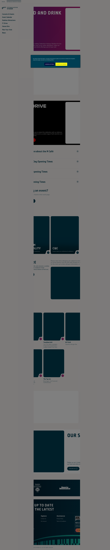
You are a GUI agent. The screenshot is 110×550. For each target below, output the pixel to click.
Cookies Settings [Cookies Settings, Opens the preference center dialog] (49, 64)
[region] (55, 61)
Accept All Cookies (61, 64)
